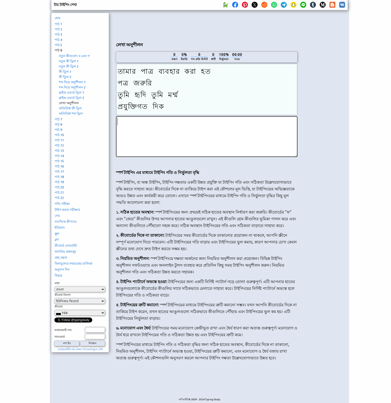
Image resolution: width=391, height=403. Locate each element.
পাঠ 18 (59, 176)
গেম (57, 215)
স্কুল (57, 233)
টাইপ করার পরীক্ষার (67, 209)
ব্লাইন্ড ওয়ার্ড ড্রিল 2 (71, 97)
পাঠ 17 (59, 171)
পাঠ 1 (58, 24)
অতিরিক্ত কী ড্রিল (70, 108)
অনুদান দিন (62, 269)
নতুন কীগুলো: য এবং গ (74, 56)
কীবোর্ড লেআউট (66, 245)
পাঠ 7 (58, 119)
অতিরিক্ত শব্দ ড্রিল (71, 113)
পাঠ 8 (58, 124)
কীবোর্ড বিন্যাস (63, 294)
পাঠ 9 (58, 129)
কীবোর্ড (59, 306)
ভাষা (57, 283)
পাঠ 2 (58, 29)
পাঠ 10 (59, 135)
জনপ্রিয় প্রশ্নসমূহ (65, 251)
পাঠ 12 (59, 145)
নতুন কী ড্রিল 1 (69, 61)
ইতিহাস (60, 227)
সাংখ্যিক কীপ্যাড (66, 221)
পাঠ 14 (59, 156)
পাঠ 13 (59, 150)
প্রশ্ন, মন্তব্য (61, 257)
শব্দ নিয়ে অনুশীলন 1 (72, 82)
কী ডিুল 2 (65, 77)
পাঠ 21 (59, 192)
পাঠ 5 (58, 45)
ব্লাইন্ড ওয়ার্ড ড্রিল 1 (71, 92)
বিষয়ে (58, 275)
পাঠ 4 (58, 39)
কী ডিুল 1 (65, 71)
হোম (57, 18)
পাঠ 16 (59, 166)
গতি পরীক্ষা (62, 203)
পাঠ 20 (59, 187)
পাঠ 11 (59, 140)
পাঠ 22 (59, 197)
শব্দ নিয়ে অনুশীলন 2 (72, 87)
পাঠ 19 (59, 182)
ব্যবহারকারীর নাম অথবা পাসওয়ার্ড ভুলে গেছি (80, 349)
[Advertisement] (206, 25)
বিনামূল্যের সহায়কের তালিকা (74, 263)
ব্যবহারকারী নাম (63, 329)
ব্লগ (57, 239)
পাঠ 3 (58, 34)
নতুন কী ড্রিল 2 (69, 66)
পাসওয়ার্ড (59, 336)
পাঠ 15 (59, 161)
